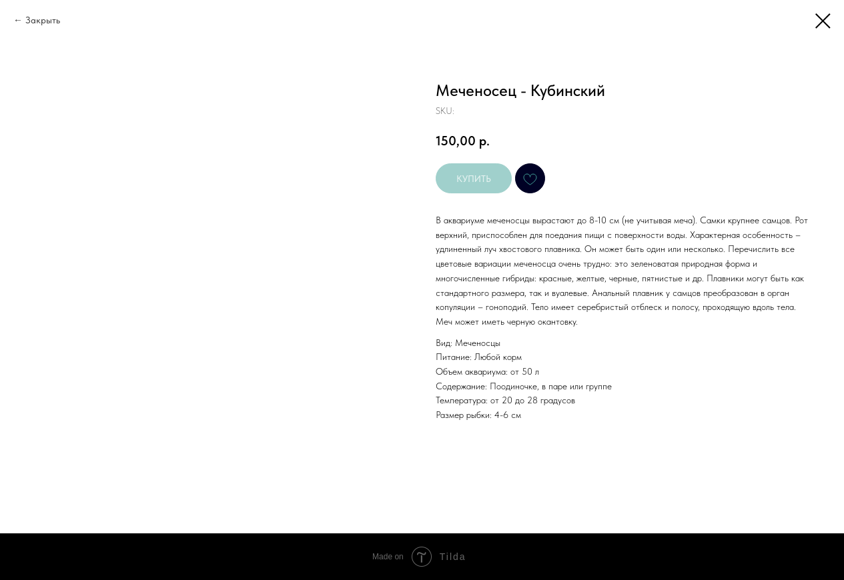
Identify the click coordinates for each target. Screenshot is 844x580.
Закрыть (42, 20)
